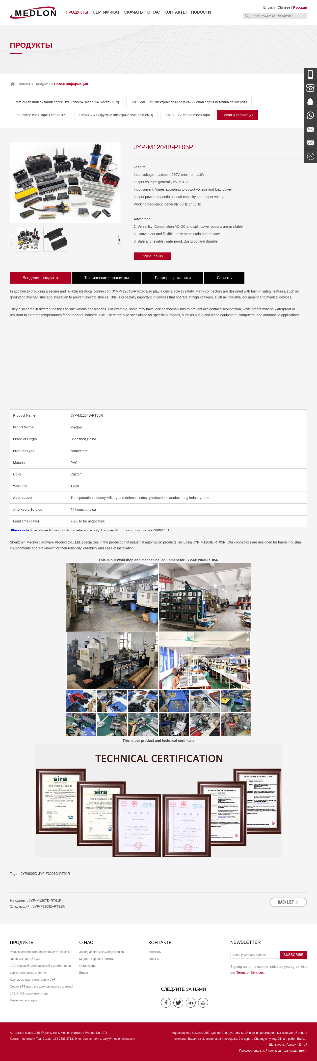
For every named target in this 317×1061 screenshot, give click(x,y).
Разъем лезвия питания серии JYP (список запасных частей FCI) (67, 102)
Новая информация (237, 115)
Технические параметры (106, 278)
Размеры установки (173, 278)
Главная (23, 84)
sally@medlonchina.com (119, 1038)
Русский (300, 7)
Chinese (284, 7)
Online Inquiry (152, 256)
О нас (153, 12)
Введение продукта (40, 278)
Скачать (133, 12)
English (269, 7)
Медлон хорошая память (96, 959)
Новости (201, 12)
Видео (83, 972)
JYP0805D (29, 874)
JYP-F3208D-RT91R (54, 874)
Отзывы (154, 959)
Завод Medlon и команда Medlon (101, 952)
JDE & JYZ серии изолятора (187, 115)
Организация (88, 966)
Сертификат (106, 12)
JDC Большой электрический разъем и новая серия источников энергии (189, 102)
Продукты (77, 12)
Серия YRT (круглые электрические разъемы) (116, 115)
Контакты (175, 12)
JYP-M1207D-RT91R (45, 901)
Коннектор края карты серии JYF (41, 115)
